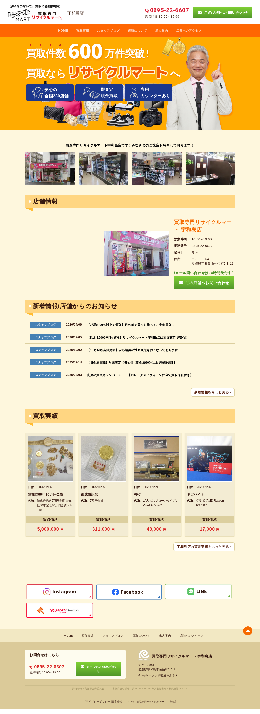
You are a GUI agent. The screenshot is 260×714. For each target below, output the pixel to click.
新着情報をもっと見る (212, 392)
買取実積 (82, 30)
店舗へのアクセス (189, 30)
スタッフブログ (108, 30)
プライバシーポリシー (96, 701)
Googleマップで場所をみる (158, 675)
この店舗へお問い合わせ (223, 12)
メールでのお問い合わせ (98, 669)
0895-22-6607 (202, 246)
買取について (137, 30)
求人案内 (161, 30)
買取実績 (88, 635)
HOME (63, 30)
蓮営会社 (116, 701)
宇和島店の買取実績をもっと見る (204, 547)
